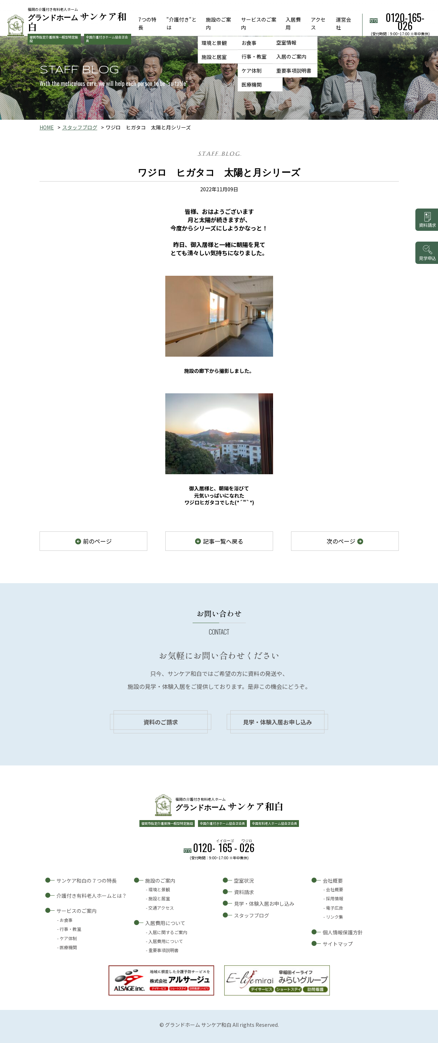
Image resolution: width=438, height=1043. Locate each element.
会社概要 (333, 880)
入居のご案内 (291, 56)
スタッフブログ (79, 127)
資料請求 (244, 892)
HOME (47, 127)
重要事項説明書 (294, 70)
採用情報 (334, 898)
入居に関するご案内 (167, 932)
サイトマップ (338, 943)
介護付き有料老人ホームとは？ (91, 895)
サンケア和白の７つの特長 (86, 880)
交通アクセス (161, 908)
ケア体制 (251, 70)
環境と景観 (214, 42)
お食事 (249, 42)
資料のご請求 (160, 722)
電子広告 (334, 908)
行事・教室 (254, 56)
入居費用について (165, 923)
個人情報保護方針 (343, 932)
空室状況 (244, 880)
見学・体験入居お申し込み (277, 722)
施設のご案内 (160, 880)
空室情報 (286, 42)
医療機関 (251, 84)
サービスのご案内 (76, 910)
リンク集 (334, 917)
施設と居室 (214, 56)
